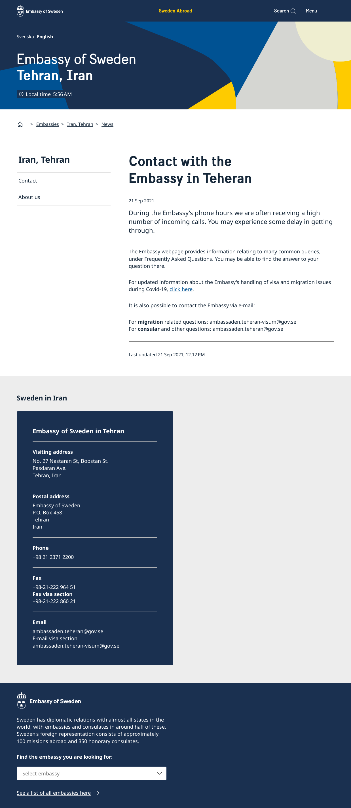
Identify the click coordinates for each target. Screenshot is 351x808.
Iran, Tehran (80, 124)
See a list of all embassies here (54, 793)
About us (29, 197)
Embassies (47, 124)
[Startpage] (22, 124)
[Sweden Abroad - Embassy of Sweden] (45, 11)
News (107, 124)
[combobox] (91, 774)
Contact (27, 180)
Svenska (25, 36)
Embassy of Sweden (76, 67)
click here (181, 289)
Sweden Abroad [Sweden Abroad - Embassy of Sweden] (175, 10)
